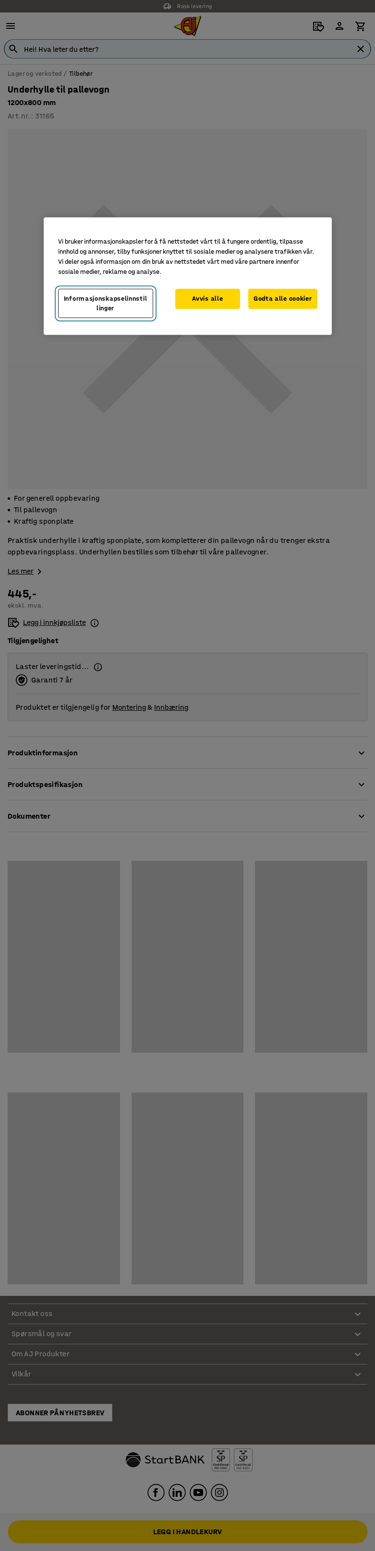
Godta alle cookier (283, 298)
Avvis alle (207, 298)
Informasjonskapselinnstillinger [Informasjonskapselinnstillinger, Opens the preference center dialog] (105, 303)
